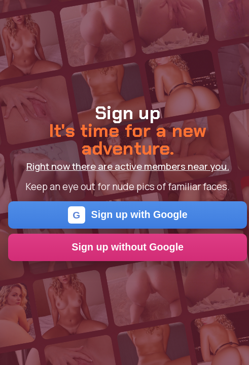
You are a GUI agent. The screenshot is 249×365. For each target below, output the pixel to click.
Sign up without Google (128, 246)
